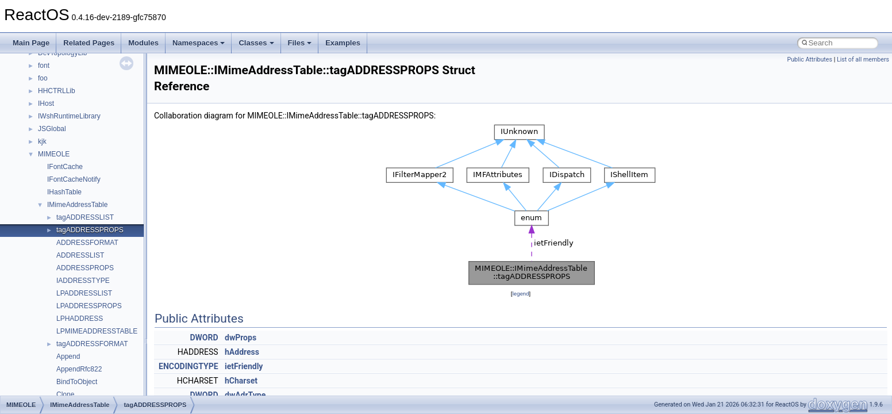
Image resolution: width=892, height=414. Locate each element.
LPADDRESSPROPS (89, 306)
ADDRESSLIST (80, 255)
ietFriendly (244, 366)
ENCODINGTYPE (188, 366)
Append (68, 356)
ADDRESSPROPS (85, 268)
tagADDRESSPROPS (90, 230)
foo (43, 78)
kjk (42, 141)
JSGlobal (52, 129)
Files (300, 43)
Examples (342, 43)
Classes (256, 43)
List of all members (863, 59)
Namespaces (198, 43)
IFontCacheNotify (74, 179)
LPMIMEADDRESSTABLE (96, 331)
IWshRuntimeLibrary (69, 116)
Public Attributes (809, 59)
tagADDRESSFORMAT (92, 344)
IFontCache (65, 167)
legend (520, 293)
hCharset (241, 380)
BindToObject (76, 382)
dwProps (240, 337)
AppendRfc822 (79, 369)
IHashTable (64, 192)
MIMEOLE (54, 154)
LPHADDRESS (79, 319)
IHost (46, 103)
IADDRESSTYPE (83, 281)
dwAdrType (245, 395)
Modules (143, 43)
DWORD (204, 337)
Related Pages (88, 43)
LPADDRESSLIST (84, 293)
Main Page (31, 43)
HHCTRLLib (56, 91)
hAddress (242, 351)
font (43, 66)
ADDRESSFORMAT (87, 243)
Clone (65, 394)
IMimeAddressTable (77, 205)
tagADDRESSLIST (85, 217)
